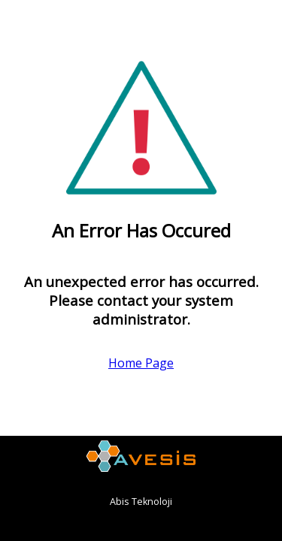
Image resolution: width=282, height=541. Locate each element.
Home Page (141, 363)
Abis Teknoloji (141, 501)
